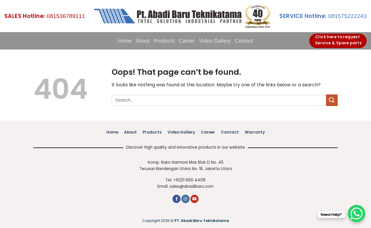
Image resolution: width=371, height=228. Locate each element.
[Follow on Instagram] (185, 199)
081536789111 (44, 16)
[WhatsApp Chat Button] (356, 213)
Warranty (255, 132)
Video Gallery (215, 41)
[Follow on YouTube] (194, 199)
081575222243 (323, 16)
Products (164, 41)
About (143, 41)
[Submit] (332, 100)
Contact (244, 41)
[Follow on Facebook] (176, 199)
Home (125, 41)
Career (187, 41)
